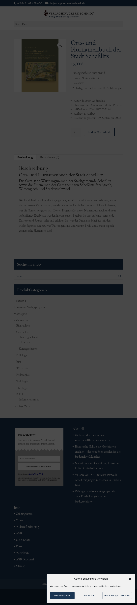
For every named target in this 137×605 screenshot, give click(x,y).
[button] (130, 579)
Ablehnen (88, 595)
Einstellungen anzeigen (117, 595)
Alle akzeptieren (62, 595)
